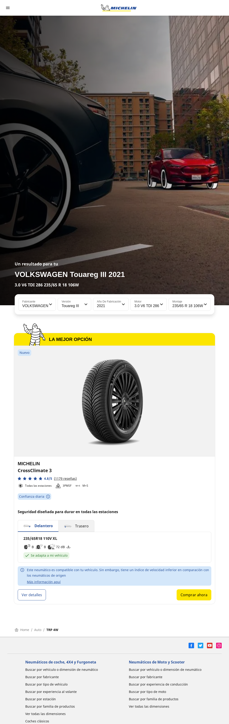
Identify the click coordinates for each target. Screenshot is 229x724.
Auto (37, 630)
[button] (50, 304)
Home (22, 630)
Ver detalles (32, 594)
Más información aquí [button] (44, 582)
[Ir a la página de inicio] (118, 8)
